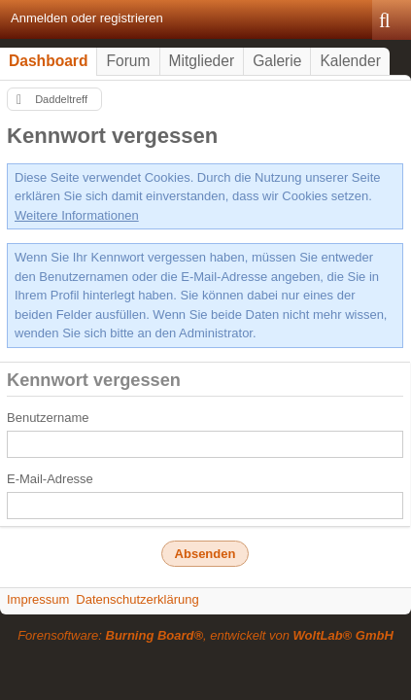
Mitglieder (202, 60)
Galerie (277, 60)
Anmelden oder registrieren (87, 18)
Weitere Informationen (77, 215)
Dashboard (48, 60)
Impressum (38, 599)
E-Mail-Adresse (50, 479)
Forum (128, 60)
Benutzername (48, 417)
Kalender (350, 60)
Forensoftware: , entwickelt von (205, 635)
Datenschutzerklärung (137, 599)
